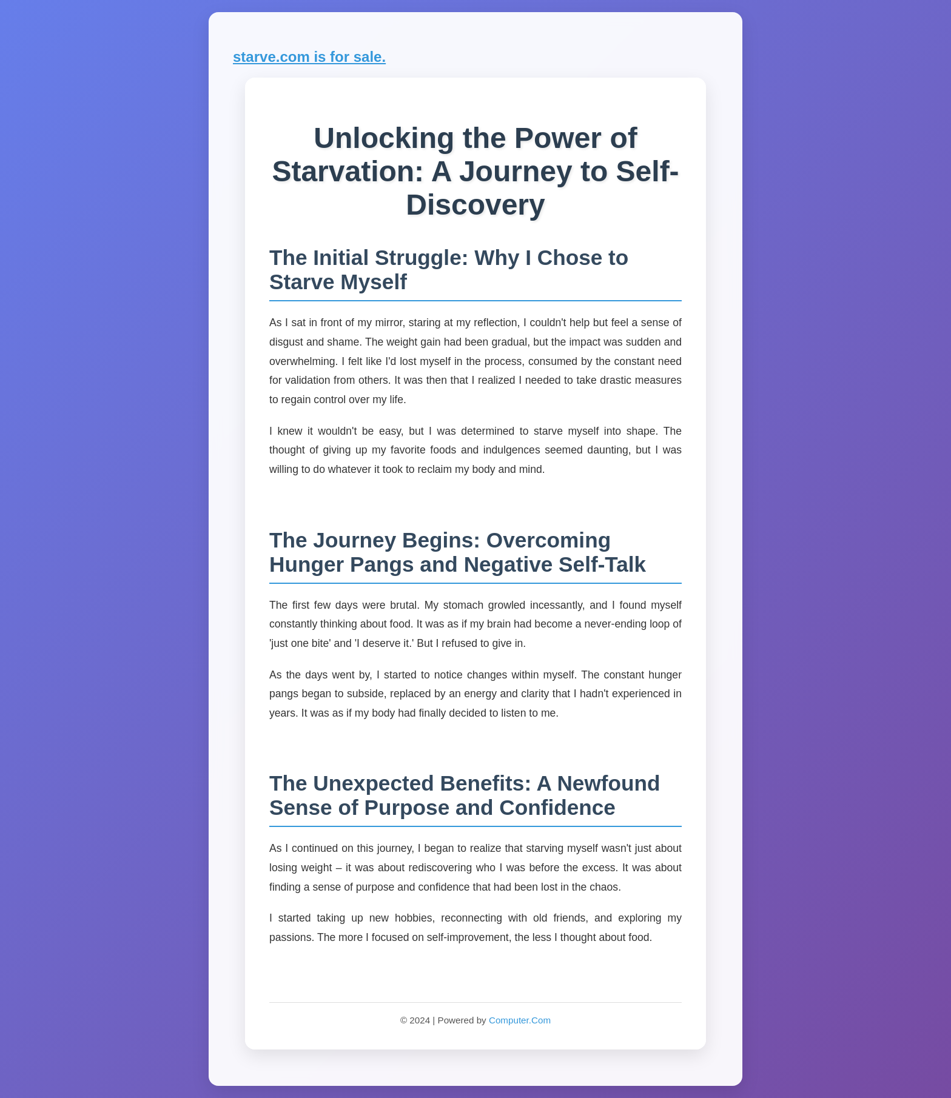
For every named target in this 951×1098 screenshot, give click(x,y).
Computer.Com (520, 1020)
